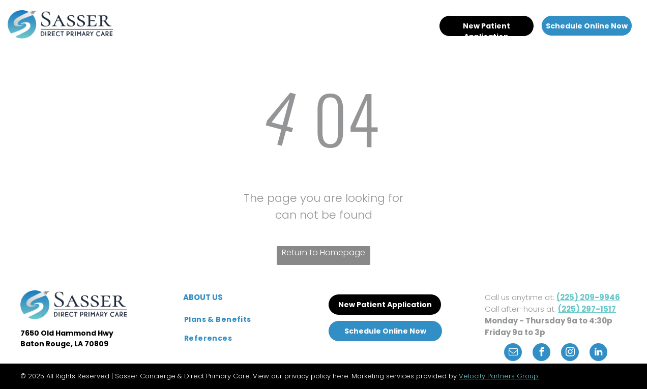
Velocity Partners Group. (499, 376)
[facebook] (541, 353)
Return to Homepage (323, 252)
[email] (513, 353)
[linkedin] (598, 353)
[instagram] (570, 353)
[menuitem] (222, 21)
